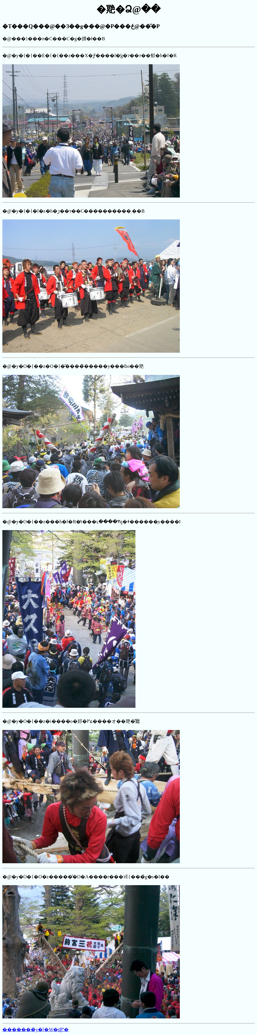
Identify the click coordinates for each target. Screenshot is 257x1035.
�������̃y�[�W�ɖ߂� (35, 1029)
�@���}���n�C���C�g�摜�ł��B (128, 523)
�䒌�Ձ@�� (128, 9)
